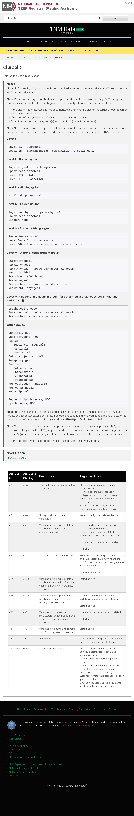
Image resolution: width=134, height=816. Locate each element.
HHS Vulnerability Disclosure (25, 772)
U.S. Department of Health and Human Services (35, 779)
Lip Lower (43, 57)
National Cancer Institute (22, 787)
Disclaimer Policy (18, 761)
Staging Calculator (71, 41)
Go (115, 18)
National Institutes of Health (24, 783)
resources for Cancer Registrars (79, 740)
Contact (109, 41)
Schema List (28, 41)
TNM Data (67, 29)
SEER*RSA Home (18, 750)
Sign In (129, 3)
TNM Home (9, 57)
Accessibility (16, 764)
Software (94, 41)
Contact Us (15, 753)
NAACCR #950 (16, 473)
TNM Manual (47, 41)
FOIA (12, 768)
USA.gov (14, 790)
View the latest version (82, 50)
